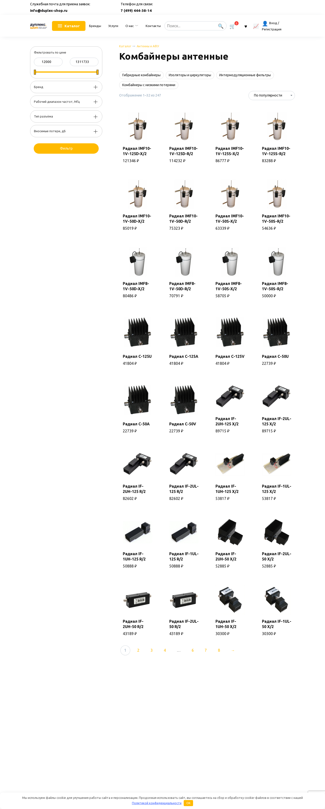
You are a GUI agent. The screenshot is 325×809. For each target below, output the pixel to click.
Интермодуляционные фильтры (245, 75)
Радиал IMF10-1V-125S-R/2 (276, 151)
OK (188, 803)
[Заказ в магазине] (271, 95)
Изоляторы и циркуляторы (190, 75)
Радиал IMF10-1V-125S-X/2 (229, 151)
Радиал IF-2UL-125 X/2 (276, 421)
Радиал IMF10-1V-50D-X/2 (137, 218)
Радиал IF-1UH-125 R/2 (134, 556)
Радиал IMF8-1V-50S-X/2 (228, 286)
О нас (129, 26)
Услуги (113, 26)
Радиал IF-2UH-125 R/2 (134, 489)
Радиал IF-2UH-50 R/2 (133, 624)
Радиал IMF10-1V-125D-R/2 (183, 151)
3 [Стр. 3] (151, 650)
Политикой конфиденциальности (157, 803)
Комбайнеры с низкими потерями (148, 85)
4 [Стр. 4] (165, 650)
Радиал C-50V (182, 424)
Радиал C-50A (136, 424)
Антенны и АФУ (148, 46)
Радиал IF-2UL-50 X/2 (276, 556)
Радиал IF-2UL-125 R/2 (184, 489)
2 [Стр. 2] (138, 650)
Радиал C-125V (230, 356)
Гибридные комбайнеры (141, 75)
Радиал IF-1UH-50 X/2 (225, 624)
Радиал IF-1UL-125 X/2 (276, 489)
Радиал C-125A (183, 356)
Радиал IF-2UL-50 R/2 (184, 624)
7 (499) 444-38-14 (136, 10)
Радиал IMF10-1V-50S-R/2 (276, 218)
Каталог (125, 46)
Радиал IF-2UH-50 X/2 (225, 556)
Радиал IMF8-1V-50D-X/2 (136, 286)
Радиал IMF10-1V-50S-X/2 (229, 218)
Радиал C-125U (137, 356)
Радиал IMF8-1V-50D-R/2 (182, 286)
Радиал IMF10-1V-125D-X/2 (137, 151)
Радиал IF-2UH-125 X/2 (227, 421)
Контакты (153, 26)
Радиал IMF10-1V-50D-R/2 (183, 218)
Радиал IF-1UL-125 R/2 (184, 556)
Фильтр (66, 148)
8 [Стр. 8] (219, 650)
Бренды (95, 26)
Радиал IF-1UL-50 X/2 (276, 624)
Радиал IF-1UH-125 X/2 (227, 489)
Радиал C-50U (275, 356)
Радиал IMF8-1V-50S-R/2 (275, 286)
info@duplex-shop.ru (48, 10)
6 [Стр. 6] (193, 650)
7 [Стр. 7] (206, 650)
